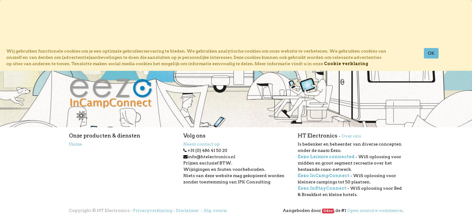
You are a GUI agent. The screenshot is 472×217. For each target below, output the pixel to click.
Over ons (351, 136)
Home (75, 144)
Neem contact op (201, 144)
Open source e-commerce (374, 210)
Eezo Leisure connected (326, 156)
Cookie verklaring (346, 63)
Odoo (328, 211)
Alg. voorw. (215, 210)
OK (431, 53)
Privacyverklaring (152, 210)
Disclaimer (188, 210)
